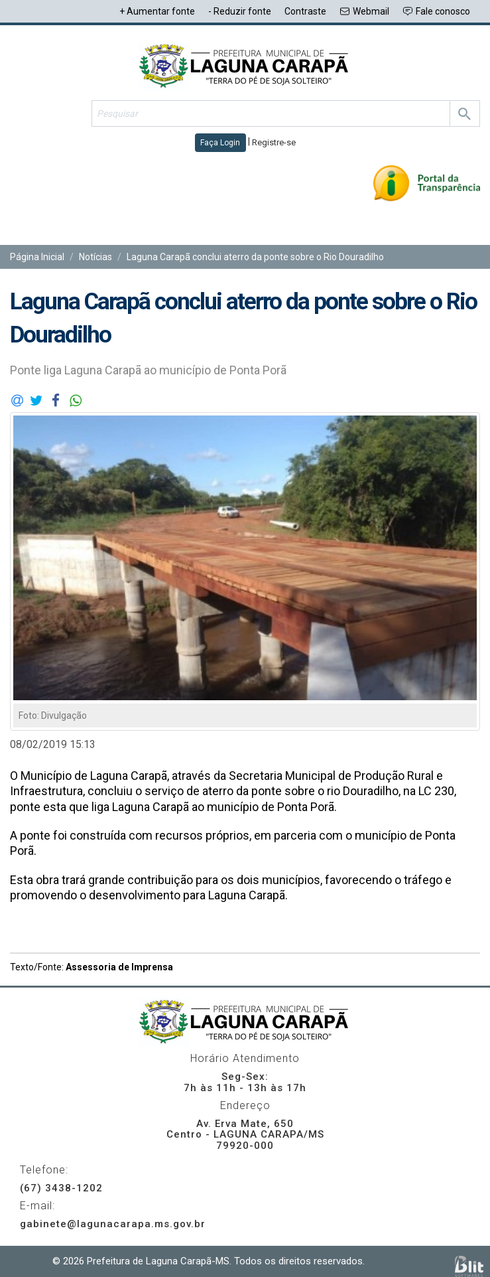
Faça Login (220, 142)
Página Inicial (37, 257)
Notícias (95, 257)
